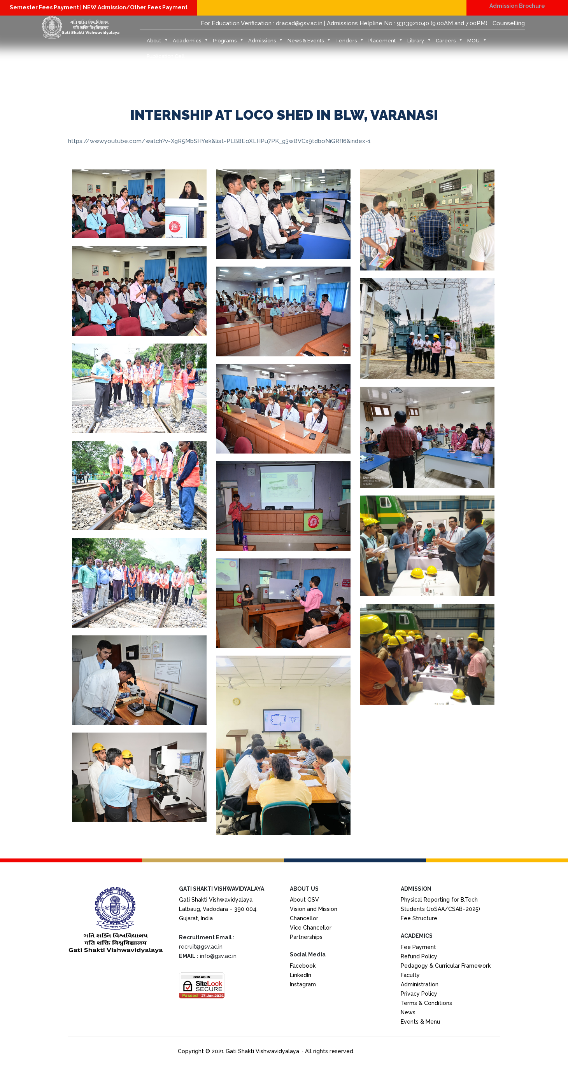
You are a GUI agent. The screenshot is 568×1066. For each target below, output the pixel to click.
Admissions (265, 43)
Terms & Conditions (426, 1003)
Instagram (303, 984)
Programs (228, 43)
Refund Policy (419, 956)
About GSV (304, 900)
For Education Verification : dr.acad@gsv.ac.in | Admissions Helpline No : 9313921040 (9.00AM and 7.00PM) (344, 23)
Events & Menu (420, 1022)
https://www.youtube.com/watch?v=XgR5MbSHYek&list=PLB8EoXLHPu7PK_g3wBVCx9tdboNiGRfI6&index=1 (219, 141)
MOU (477, 43)
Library (419, 43)
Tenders (349, 43)
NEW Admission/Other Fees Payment (135, 7)
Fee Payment (418, 947)
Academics (191, 43)
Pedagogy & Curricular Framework (446, 966)
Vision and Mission (313, 909)
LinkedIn (300, 975)
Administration (419, 984)
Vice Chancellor (310, 928)
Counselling (509, 23)
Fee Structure (419, 918)
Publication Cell (166, 56)
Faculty (410, 975)
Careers (449, 43)
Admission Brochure (517, 6)
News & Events (309, 43)
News (408, 1012)
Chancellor (304, 918)
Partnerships (306, 937)
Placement (385, 43)
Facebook (303, 966)
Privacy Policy (419, 994)
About (157, 43)
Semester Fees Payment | (46, 7)
